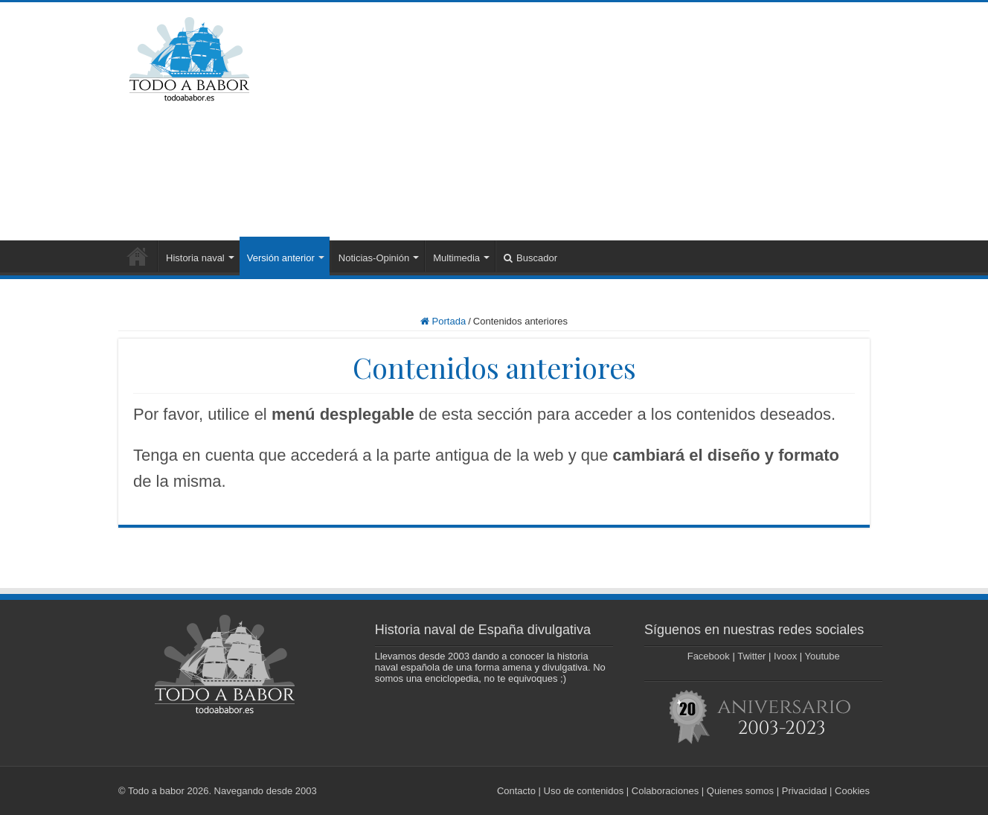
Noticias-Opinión (374, 257)
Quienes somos (740, 790)
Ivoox (785, 656)
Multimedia (456, 257)
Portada (137, 256)
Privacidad (804, 790)
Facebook (708, 656)
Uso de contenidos (584, 790)
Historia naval (195, 257)
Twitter (751, 656)
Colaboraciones (665, 790)
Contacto (516, 790)
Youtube (822, 656)
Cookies (852, 790)
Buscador (530, 257)
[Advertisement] (588, 121)
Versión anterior (281, 257)
